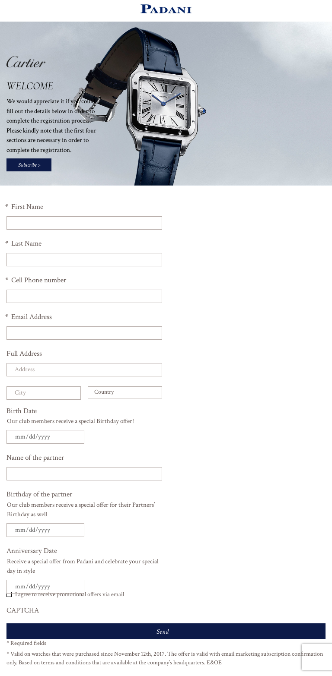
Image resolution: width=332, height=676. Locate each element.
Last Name (24, 243)
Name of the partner (35, 457)
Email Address (29, 317)
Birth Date (21, 411)
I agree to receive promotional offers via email (69, 594)
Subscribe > (29, 164)
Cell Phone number (36, 280)
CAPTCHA (22, 610)
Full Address (24, 353)
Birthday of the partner (39, 494)
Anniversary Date (31, 551)
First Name (24, 207)
